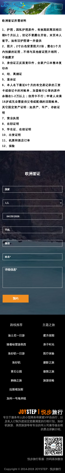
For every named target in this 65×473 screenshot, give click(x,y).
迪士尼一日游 (16, 335)
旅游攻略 (48, 380)
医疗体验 (48, 353)
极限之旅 (48, 371)
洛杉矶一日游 (16, 353)
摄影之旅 (48, 362)
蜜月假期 (48, 335)
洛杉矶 (16, 362)
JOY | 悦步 (41, 412)
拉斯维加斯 (16, 389)
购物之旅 (16, 380)
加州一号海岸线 (16, 398)
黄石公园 (16, 371)
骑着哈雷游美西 (16, 344)
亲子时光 (48, 344)
